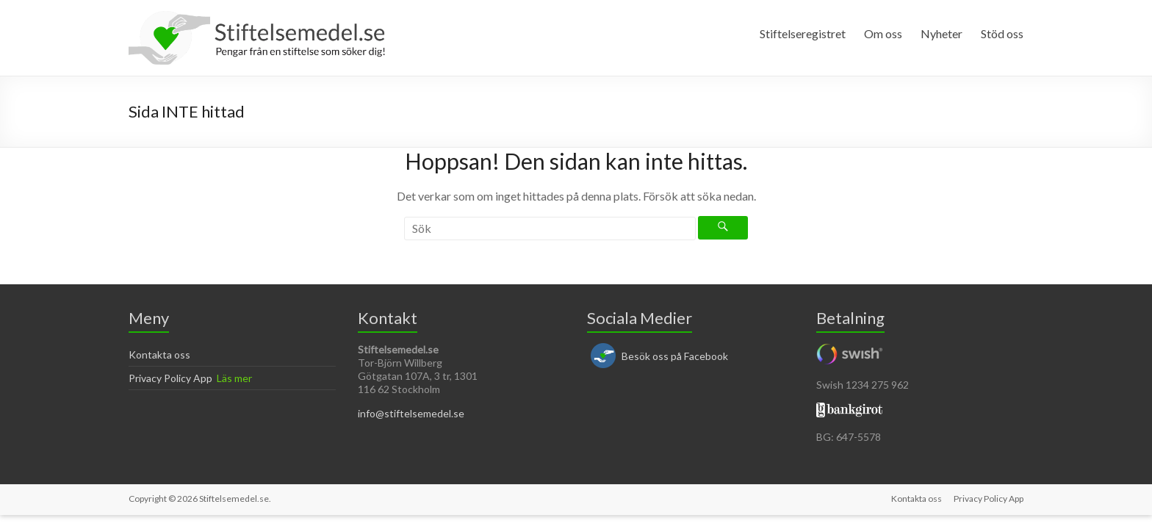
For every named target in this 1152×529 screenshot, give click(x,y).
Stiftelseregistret (803, 33)
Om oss (883, 33)
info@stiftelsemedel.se (411, 413)
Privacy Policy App (170, 378)
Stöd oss (1002, 33)
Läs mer (234, 378)
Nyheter (941, 33)
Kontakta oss (159, 354)
